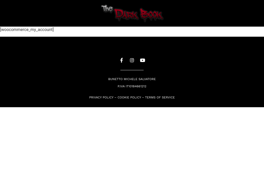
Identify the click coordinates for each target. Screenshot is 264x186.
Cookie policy (129, 97)
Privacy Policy (101, 97)
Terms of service (160, 97)
